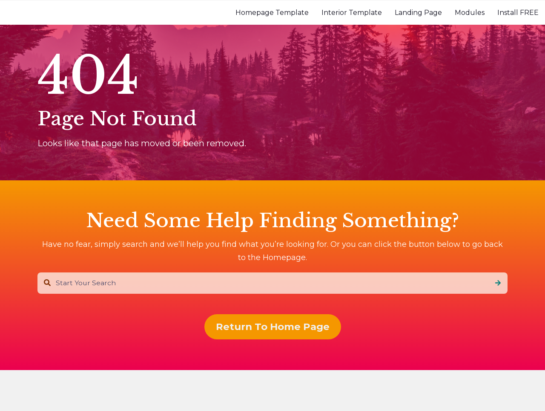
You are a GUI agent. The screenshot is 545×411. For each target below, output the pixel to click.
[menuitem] (272, 13)
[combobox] (272, 283)
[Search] (498, 283)
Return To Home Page (273, 327)
